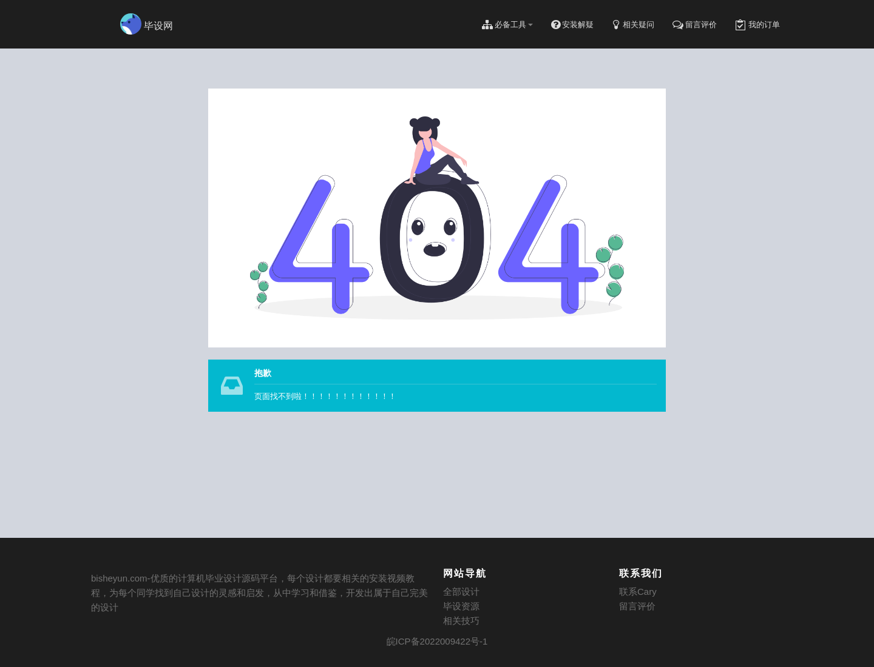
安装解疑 (572, 24)
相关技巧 (461, 620)
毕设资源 (461, 606)
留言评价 (637, 606)
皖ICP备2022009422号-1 (437, 641)
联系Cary (638, 591)
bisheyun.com (119, 578)
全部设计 (461, 591)
